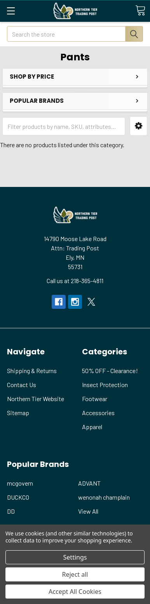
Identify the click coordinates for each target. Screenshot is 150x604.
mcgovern (20, 483)
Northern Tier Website (35, 398)
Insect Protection (105, 384)
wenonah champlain (104, 497)
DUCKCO (18, 497)
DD (11, 511)
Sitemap (18, 412)
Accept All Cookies (75, 591)
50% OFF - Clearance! (110, 370)
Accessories (98, 412)
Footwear (94, 398)
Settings (75, 557)
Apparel (92, 426)
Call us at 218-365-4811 (75, 280)
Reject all (75, 574)
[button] (138, 126)
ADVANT (89, 483)
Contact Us (21, 384)
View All (88, 511)
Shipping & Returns (32, 370)
